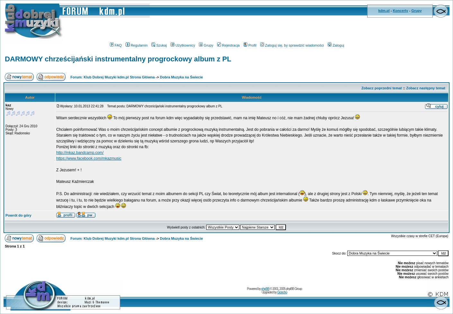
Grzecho (282, 292)
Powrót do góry (18, 215)
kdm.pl (383, 11)
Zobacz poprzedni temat (381, 88)
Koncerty (400, 11)
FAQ (116, 45)
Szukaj (159, 45)
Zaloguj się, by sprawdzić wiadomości (292, 45)
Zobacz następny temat (425, 88)
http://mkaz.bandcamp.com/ (79, 152)
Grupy (416, 11)
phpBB (265, 289)
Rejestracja (228, 45)
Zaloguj (336, 45)
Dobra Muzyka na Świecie (181, 77)
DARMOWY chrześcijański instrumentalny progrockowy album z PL (118, 59)
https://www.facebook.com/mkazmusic (88, 158)
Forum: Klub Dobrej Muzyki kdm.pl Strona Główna (112, 77)
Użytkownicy (183, 45)
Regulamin (137, 45)
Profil (250, 45)
